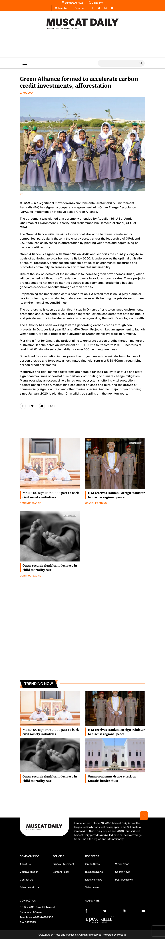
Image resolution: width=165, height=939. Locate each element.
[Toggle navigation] (25, 63)
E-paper (79, 8)
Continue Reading (96, 573)
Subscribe (61, 8)
